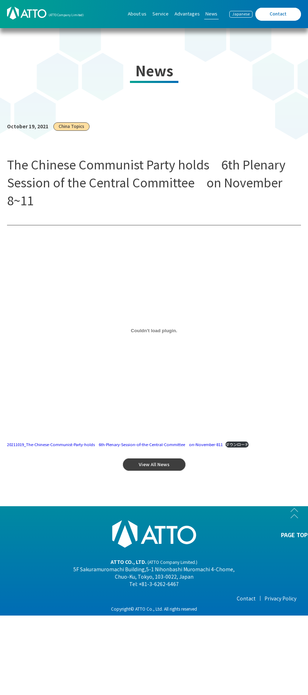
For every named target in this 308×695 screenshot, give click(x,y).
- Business (33, 658)
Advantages (172, 598)
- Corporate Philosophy (48, 638)
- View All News (243, 608)
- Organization (38, 628)
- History (31, 667)
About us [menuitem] (137, 13)
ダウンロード (237, 444)
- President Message (44, 608)
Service (98, 598)
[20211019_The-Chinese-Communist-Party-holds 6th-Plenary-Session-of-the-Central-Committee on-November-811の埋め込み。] (154, 330)
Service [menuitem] (160, 13)
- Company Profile (42, 618)
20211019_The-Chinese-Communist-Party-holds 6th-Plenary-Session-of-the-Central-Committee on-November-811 (115, 444)
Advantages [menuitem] (187, 13)
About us (32, 598)
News (233, 598)
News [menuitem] (211, 13)
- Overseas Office (40, 648)
